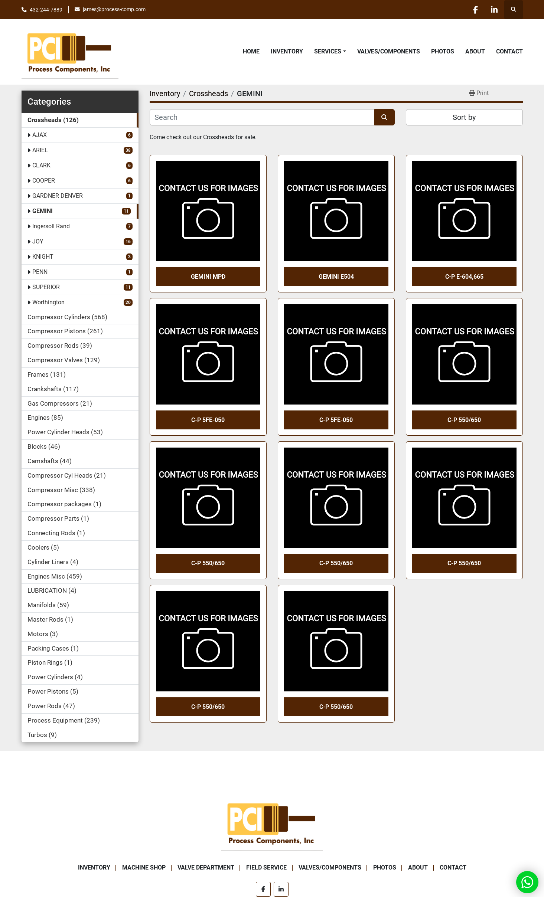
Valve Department (205, 867)
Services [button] (327, 51)
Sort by (464, 117)
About (475, 51)
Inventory (287, 51)
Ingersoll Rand (51, 226)
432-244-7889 (46, 10)
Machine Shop (144, 867)
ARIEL (40, 150)
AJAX (39, 134)
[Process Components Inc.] (271, 822)
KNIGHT (42, 256)
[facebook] (475, 9)
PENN (40, 271)
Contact (509, 51)
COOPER (43, 180)
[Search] (262, 117)
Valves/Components (388, 51)
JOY (37, 241)
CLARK (41, 165)
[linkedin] (494, 9)
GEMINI (42, 211)
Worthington (48, 302)
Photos (442, 51)
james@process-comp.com (114, 9)
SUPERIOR (46, 287)
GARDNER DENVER (57, 195)
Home (251, 51)
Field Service (266, 867)
